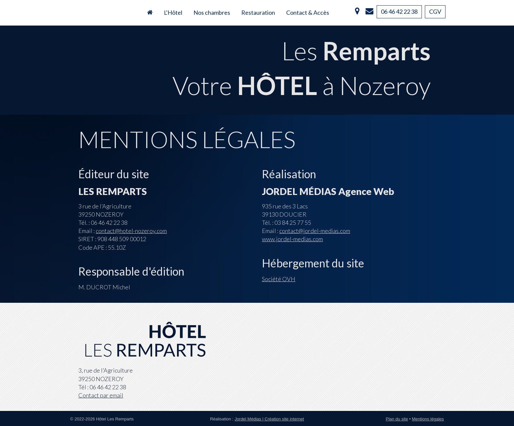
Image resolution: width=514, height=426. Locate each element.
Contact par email (100, 395)
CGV (435, 11)
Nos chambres (211, 12)
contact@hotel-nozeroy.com (131, 230)
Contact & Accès (307, 12)
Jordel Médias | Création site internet (269, 418)
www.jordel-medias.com (292, 238)
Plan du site (397, 418)
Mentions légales (428, 418)
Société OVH (278, 278)
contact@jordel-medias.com (314, 230)
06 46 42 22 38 (399, 11)
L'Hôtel (173, 12)
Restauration (258, 12)
